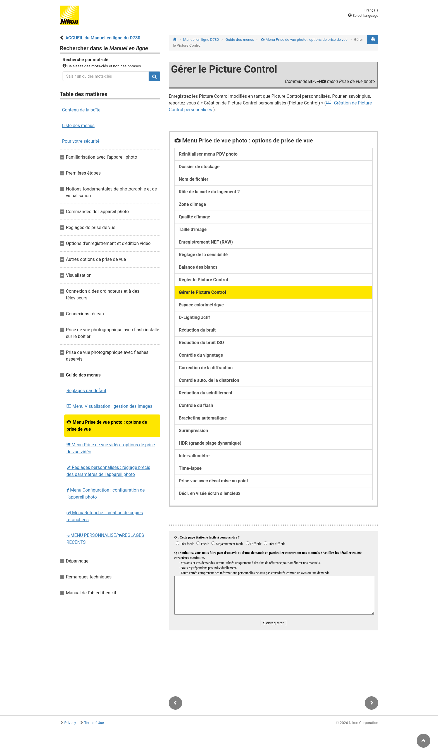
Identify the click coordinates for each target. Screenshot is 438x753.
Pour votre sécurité (80, 141)
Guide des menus (239, 39)
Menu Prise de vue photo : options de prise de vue (106, 426)
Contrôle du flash (196, 405)
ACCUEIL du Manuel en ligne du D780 (102, 37)
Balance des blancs (198, 267)
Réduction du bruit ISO (201, 342)
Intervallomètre (194, 455)
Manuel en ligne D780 (201, 39)
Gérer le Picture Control (202, 292)
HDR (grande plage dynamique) (210, 443)
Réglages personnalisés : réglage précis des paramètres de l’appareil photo (108, 471)
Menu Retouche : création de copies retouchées (104, 516)
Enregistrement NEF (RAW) (206, 242)
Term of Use (94, 723)
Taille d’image (193, 229)
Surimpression (193, 430)
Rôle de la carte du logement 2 (209, 191)
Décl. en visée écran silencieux (209, 493)
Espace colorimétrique (201, 305)
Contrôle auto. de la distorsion (209, 380)
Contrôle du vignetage (201, 355)
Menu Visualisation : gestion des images (109, 406)
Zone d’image (192, 204)
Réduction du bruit (197, 330)
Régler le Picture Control (203, 279)
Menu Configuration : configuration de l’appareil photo (105, 493)
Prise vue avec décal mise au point (213, 480)
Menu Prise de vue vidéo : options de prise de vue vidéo (110, 448)
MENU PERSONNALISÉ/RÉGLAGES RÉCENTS (105, 539)
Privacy (70, 723)
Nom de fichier (193, 179)
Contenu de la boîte (81, 110)
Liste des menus (78, 125)
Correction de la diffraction (206, 367)
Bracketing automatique (203, 418)
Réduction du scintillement (205, 392)
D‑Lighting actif (194, 317)
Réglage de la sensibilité (203, 254)
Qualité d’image (194, 217)
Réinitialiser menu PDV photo (208, 154)
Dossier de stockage (199, 166)
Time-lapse (190, 468)
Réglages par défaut (86, 390)
